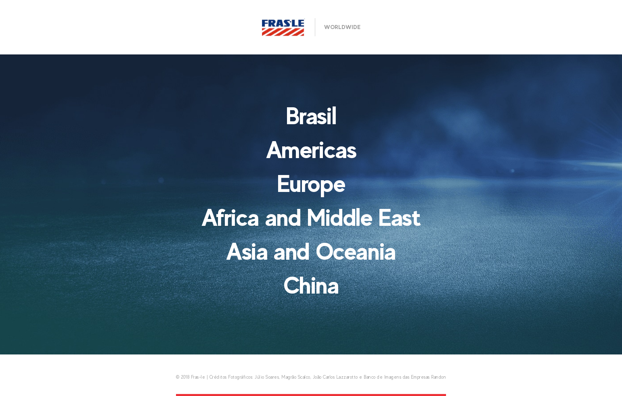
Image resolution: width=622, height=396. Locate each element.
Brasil (311, 116)
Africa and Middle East (311, 217)
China (311, 285)
